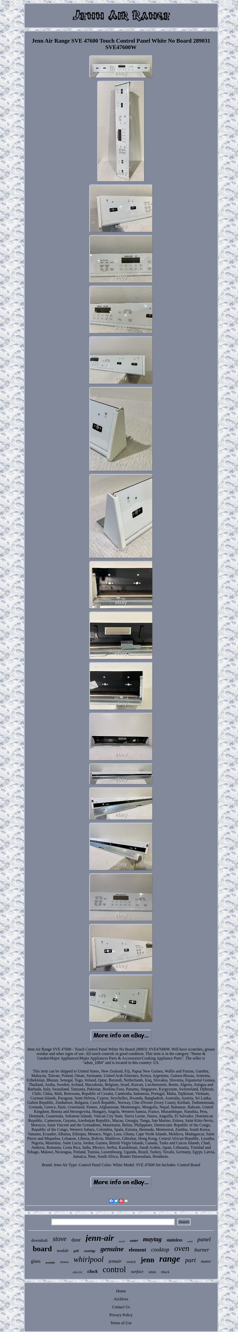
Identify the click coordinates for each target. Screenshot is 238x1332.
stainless (174, 1240)
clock (92, 1271)
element (137, 1250)
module (63, 1250)
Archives (121, 1299)
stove (59, 1239)
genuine (112, 1249)
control (114, 1269)
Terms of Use (121, 1323)
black (165, 1272)
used (189, 1241)
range (169, 1259)
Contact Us (121, 1307)
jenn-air (100, 1238)
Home (121, 1291)
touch (122, 1241)
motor (206, 1261)
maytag (152, 1239)
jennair (115, 1261)
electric (77, 1272)
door (76, 1240)
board (42, 1248)
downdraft (39, 1240)
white (152, 1272)
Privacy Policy (121, 1315)
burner (201, 1249)
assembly (50, 1262)
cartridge (89, 1251)
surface (137, 1271)
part (190, 1260)
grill (76, 1251)
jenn (147, 1260)
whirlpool (89, 1259)
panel (204, 1239)
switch (131, 1262)
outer (134, 1241)
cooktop (160, 1249)
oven (181, 1248)
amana (64, 1262)
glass (35, 1261)
